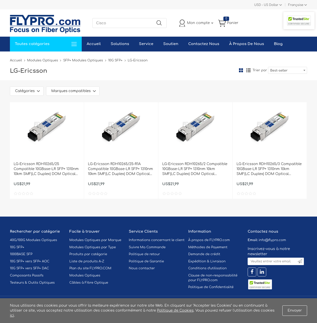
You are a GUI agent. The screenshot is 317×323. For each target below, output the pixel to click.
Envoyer (295, 310)
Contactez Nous (203, 44)
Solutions (120, 44)
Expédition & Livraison (207, 261)
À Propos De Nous (246, 44)
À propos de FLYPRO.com (209, 240)
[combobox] (287, 70)
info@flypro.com (272, 240)
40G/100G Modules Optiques (33, 240)
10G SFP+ (115, 60)
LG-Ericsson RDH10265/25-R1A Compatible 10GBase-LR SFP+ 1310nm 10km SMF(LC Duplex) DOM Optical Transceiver (120, 169)
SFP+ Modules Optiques (83, 60)
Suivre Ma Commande (147, 247)
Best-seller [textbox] (279, 70)
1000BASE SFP (21, 254)
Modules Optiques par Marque (95, 240)
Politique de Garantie (146, 261)
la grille (241, 70)
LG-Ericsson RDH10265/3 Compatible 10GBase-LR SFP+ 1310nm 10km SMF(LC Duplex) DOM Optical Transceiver (269, 169)
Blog (278, 44)
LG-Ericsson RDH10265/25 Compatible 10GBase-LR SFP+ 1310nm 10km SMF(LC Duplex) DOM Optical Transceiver (46, 169)
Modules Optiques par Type (92, 247)
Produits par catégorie (88, 254)
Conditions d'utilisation (207, 268)
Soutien (170, 44)
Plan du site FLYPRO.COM (90, 268)
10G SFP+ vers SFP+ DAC (29, 268)
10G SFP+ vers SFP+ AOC (30, 261)
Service (146, 44)
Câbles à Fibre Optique (88, 282)
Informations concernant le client (157, 240)
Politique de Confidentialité (211, 287)
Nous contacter (142, 268)
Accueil (94, 44)
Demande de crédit (204, 254)
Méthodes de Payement (207, 247)
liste (248, 70)
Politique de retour (144, 254)
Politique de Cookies (175, 310)
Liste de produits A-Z (86, 261)
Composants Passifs (26, 275)
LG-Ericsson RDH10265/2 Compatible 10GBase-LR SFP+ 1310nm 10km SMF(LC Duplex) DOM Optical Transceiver (194, 169)
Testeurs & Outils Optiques (32, 282)
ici (12, 315)
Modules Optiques (42, 60)
